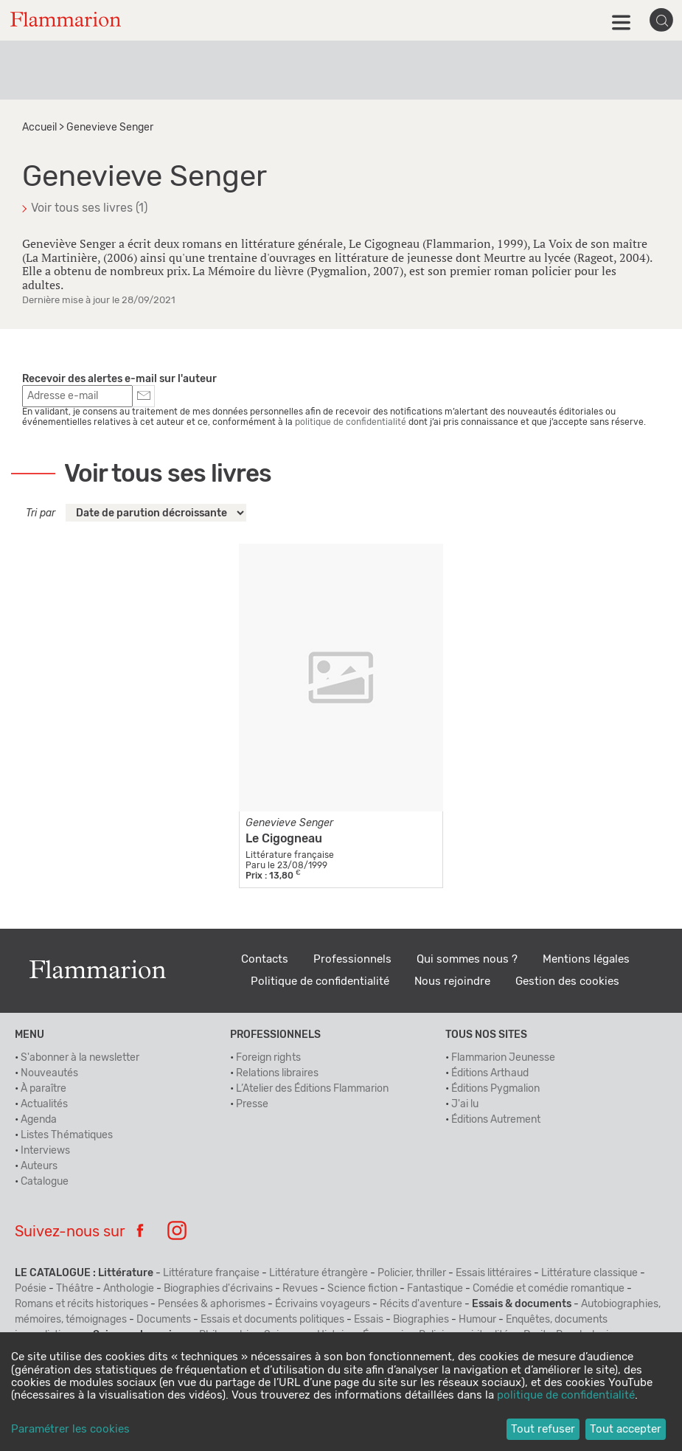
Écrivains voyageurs (322, 1304)
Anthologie (128, 1289)
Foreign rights (268, 1058)
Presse (252, 1104)
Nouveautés (49, 1073)
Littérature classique (589, 1273)
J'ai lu (465, 1104)
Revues (300, 1289)
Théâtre (75, 1289)
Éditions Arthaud (490, 1073)
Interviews (45, 1151)
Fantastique (435, 1289)
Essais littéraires (494, 1273)
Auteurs (39, 1166)
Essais (368, 1320)
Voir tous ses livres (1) (89, 208)
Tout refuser (543, 1429)
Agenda (39, 1120)
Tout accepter (625, 1429)
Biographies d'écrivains (218, 1289)
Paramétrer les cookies (70, 1429)
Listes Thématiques (67, 1135)
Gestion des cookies (567, 981)
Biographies (421, 1320)
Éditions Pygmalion (495, 1089)
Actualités (44, 1104)
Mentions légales (586, 959)
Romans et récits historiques (81, 1304)
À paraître (43, 1089)
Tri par (40, 513)
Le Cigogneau (284, 839)
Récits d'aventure (421, 1304)
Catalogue (45, 1182)
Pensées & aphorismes (211, 1304)
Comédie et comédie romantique (548, 1289)
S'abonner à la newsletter (80, 1058)
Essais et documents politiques (272, 1320)
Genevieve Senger (289, 823)
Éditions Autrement (495, 1120)
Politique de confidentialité (320, 981)
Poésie (30, 1289)
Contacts (264, 959)
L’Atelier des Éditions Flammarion (312, 1089)
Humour (477, 1320)
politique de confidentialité (350, 422)
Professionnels (352, 959)
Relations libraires (277, 1073)
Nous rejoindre (452, 981)
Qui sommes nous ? (467, 959)
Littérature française (211, 1273)
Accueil (39, 127)
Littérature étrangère (318, 1273)
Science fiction (362, 1289)
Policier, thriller (411, 1273)
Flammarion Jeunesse (503, 1058)
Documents (163, 1320)
